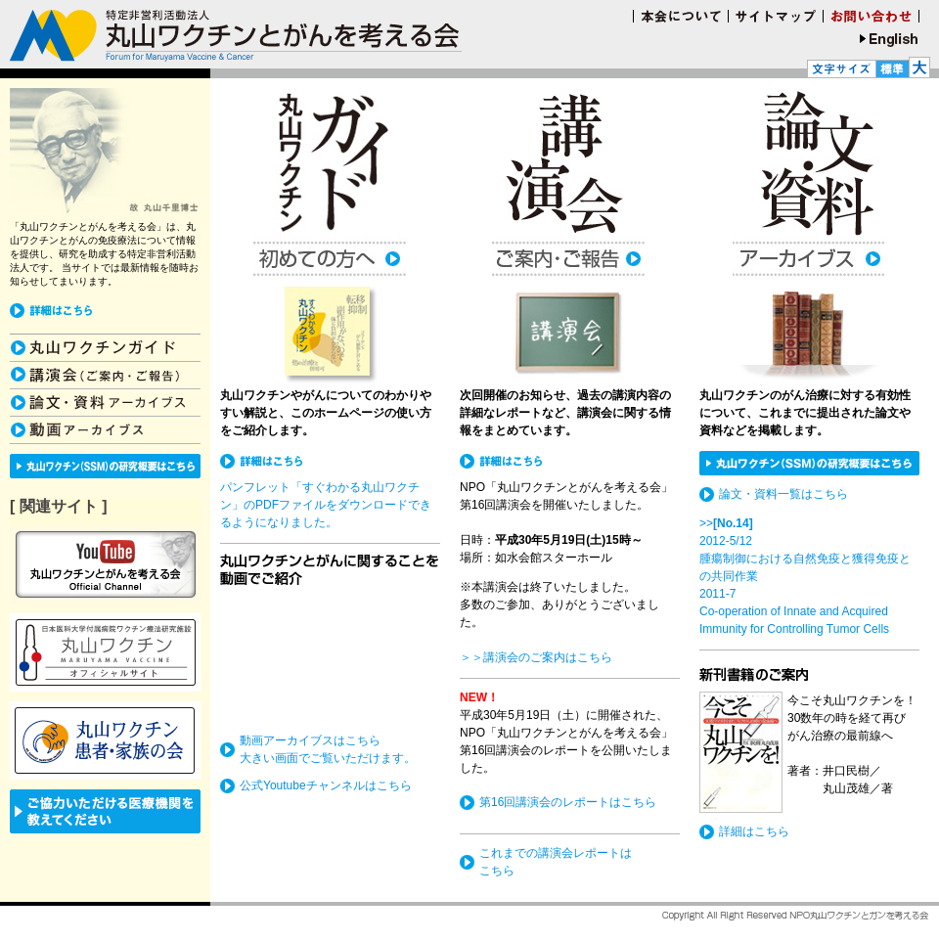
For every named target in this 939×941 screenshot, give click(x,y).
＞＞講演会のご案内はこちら (536, 657)
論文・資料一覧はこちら (783, 494)
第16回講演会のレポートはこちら (567, 802)
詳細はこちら (754, 831)
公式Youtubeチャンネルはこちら (326, 785)
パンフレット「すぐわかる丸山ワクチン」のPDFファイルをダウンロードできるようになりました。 (325, 504)
